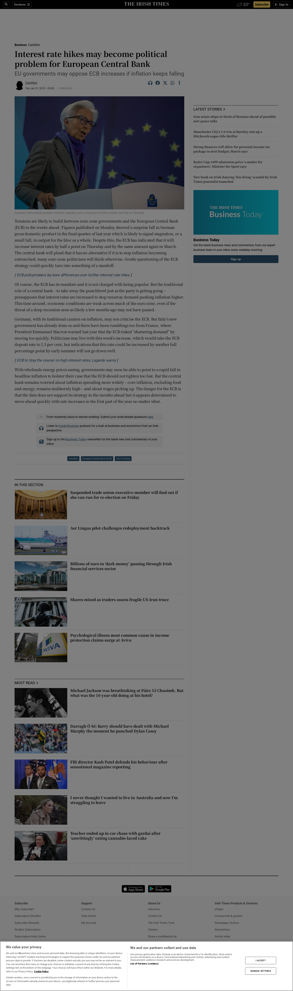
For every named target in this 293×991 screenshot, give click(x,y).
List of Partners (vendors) (144, 963)
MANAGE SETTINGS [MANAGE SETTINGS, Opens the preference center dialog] (260, 971)
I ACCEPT (261, 960)
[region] (146, 966)
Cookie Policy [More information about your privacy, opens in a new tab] (41, 971)
